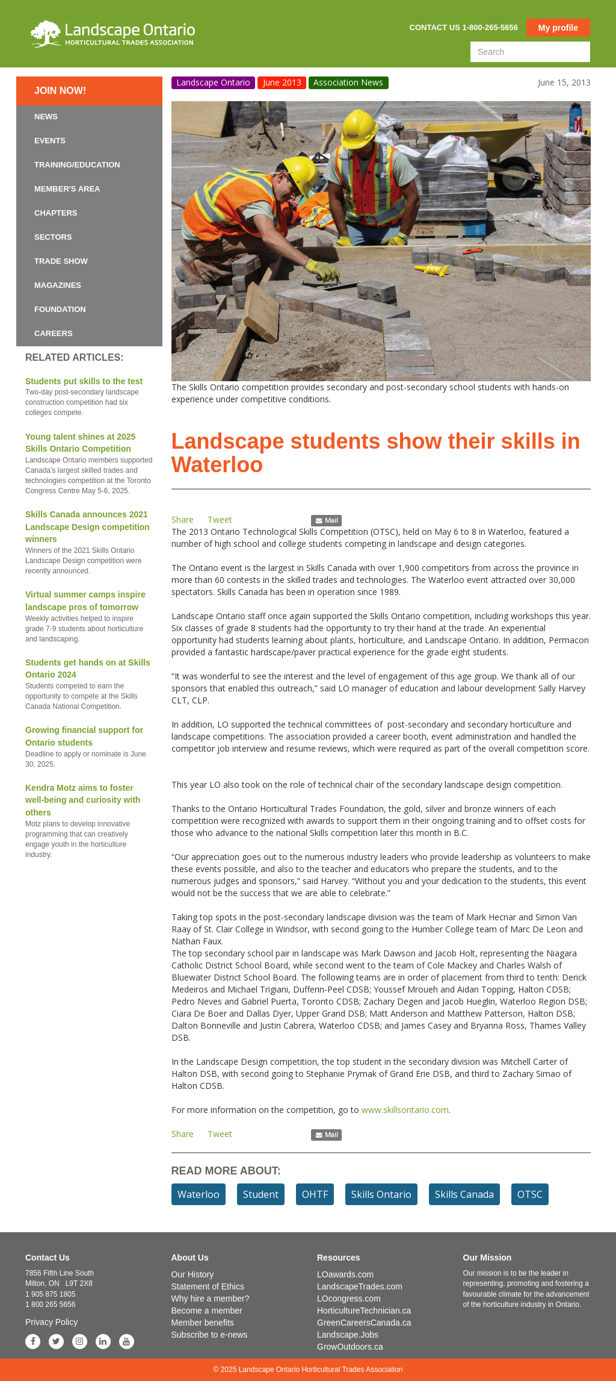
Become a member (206, 1310)
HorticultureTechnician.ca (364, 1310)
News (46, 116)
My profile (558, 28)
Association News (348, 82)
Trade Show (61, 261)
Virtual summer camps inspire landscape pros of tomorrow (89, 617)
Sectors (53, 237)
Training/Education (77, 164)
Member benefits (202, 1322)
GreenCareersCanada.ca (364, 1322)
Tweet (220, 519)
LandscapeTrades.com (359, 1286)
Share (182, 519)
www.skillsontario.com (405, 1109)
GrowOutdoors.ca (350, 1346)
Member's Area (67, 188)
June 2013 (282, 82)
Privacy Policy (51, 1322)
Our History (192, 1274)
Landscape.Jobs (347, 1334)
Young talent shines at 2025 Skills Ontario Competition (89, 464)
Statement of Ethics (207, 1286)
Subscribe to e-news (209, 1334)
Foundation (60, 309)
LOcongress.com (349, 1298)
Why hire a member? (210, 1298)
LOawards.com (345, 1274)
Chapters (56, 212)
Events (50, 140)
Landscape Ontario (213, 82)
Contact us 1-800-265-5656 (464, 27)
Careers (53, 333)
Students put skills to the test (89, 397)
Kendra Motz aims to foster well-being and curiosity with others (89, 821)
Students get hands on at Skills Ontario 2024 (89, 685)
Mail (326, 520)
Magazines (57, 285)
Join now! (60, 91)
